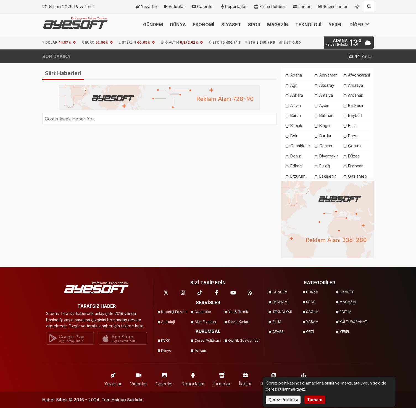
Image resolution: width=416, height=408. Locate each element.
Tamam (314, 399)
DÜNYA (178, 24)
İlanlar (302, 6)
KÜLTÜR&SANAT (353, 322)
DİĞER (359, 24)
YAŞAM (312, 322)
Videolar (174, 6)
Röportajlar (234, 6)
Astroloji (168, 322)
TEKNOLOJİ (308, 24)
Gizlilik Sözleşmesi (243, 340)
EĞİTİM (345, 312)
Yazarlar (146, 6)
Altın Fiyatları (205, 322)
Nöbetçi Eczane (174, 312)
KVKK (165, 340)
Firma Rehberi (270, 6)
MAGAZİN (277, 24)
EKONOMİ (203, 24)
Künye (166, 350)
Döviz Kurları (238, 322)
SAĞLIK (312, 312)
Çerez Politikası (207, 340)
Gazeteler (202, 312)
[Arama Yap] (369, 6)
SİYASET (231, 24)
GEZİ (310, 332)
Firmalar (222, 378)
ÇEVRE (277, 332)
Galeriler (203, 6)
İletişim (200, 350)
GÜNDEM (153, 24)
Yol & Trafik (238, 312)
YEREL (335, 24)
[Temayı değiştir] (357, 5)
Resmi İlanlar (333, 6)
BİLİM (276, 322)
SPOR (254, 24)
